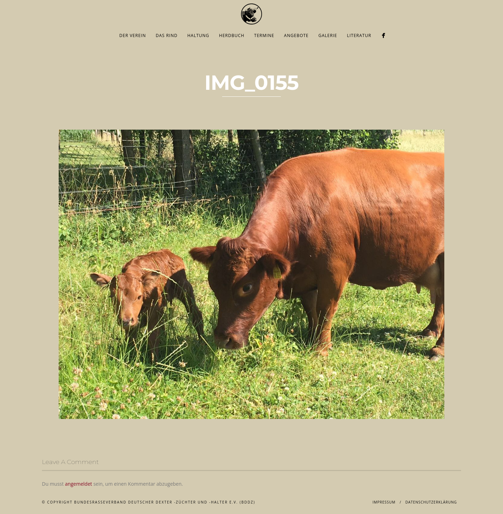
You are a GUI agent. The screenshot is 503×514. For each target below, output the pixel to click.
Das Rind (167, 35)
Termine (264, 35)
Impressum (383, 502)
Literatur (359, 35)
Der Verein (132, 35)
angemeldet (78, 483)
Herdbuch (232, 35)
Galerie (328, 35)
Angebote (296, 35)
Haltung (198, 35)
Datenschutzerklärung (431, 502)
